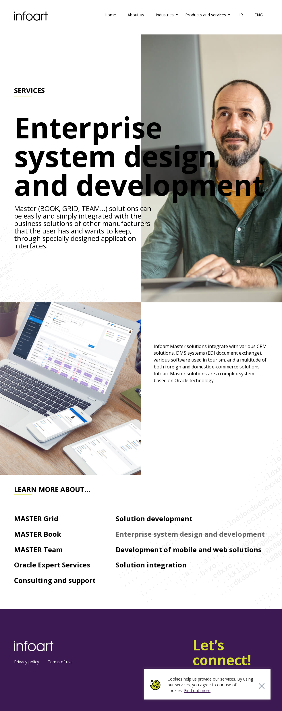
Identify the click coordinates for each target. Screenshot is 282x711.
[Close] (261, 686)
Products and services (205, 15)
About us (136, 15)
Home (110, 15)
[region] (207, 684)
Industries (165, 15)
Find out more (197, 690)
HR (240, 15)
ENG (258, 15)
